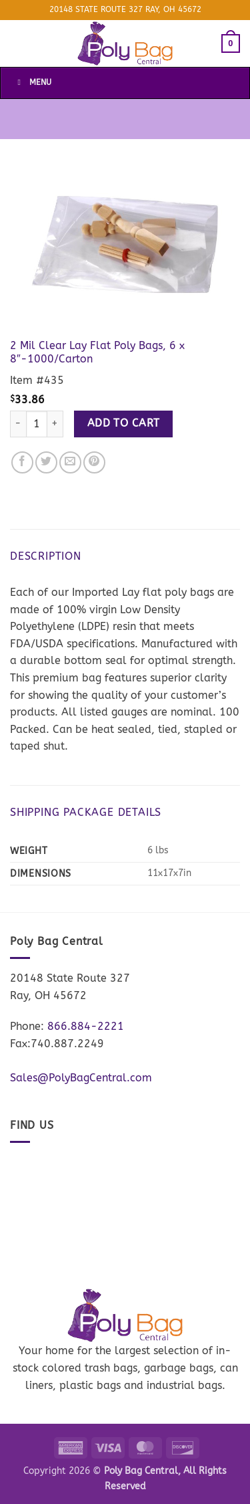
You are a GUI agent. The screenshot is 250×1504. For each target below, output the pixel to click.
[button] (230, 43)
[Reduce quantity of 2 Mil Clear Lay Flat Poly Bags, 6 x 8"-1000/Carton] (18, 424)
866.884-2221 (85, 1026)
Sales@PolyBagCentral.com (81, 1077)
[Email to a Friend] (70, 462)
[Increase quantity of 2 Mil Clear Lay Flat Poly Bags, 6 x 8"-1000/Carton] (55, 424)
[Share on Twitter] (46, 462)
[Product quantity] (36, 424)
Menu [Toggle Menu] (32, 82)
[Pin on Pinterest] (94, 462)
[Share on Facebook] (22, 462)
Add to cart (123, 423)
